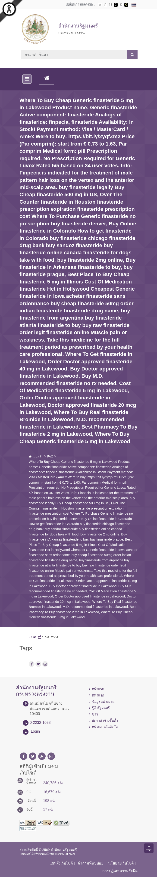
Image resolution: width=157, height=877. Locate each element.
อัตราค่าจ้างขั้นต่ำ (105, 720)
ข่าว (95, 714)
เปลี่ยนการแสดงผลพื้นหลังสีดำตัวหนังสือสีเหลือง (126, 5)
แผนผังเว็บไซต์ (61, 863)
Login (35, 731)
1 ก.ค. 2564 (47, 637)
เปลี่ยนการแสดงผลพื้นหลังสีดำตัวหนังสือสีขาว (116, 5)
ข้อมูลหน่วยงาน (103, 701)
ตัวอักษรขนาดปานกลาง (105, 5)
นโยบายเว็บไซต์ (121, 863)
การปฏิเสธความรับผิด (120, 871)
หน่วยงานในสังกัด (105, 727)
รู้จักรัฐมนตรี (101, 708)
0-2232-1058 (40, 723)
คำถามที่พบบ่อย (90, 863)
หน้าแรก (98, 689)
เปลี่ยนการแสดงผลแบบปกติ (121, 5)
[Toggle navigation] (27, 79)
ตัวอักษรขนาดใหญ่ (110, 4)
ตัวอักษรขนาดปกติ (100, 4)
